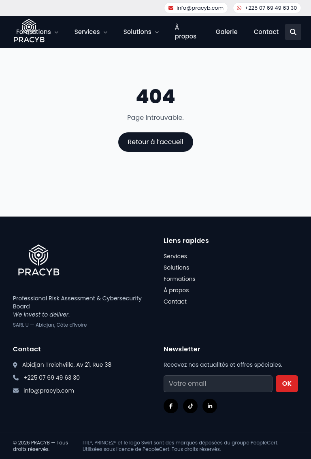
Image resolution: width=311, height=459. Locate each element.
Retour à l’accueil (155, 142)
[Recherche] (293, 32)
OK (287, 383)
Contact (266, 32)
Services (175, 256)
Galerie (227, 32)
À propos (185, 31)
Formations (180, 279)
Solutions (176, 268)
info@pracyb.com (196, 8)
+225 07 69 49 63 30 (267, 8)
